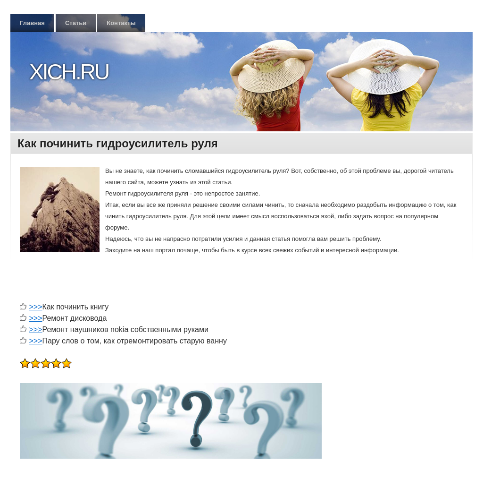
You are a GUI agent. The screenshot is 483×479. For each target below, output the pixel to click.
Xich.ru (68, 72)
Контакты (121, 22)
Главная (32, 22)
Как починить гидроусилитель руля (117, 143)
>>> (35, 307)
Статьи (75, 22)
